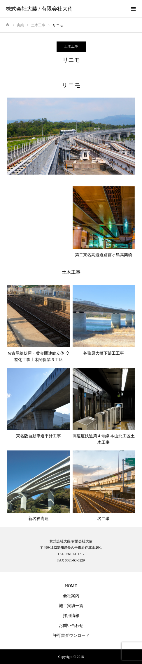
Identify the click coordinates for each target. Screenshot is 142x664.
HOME (71, 586)
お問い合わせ (71, 625)
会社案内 (71, 596)
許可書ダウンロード (71, 635)
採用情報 (71, 615)
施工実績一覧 (71, 606)
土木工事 (71, 46)
